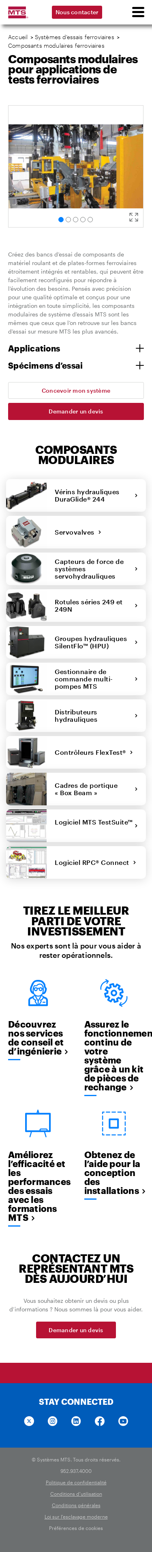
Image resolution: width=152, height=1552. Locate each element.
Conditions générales (76, 1505)
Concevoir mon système (76, 390)
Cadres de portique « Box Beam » (96, 788)
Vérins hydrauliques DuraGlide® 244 (96, 495)
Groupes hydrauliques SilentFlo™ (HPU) (96, 642)
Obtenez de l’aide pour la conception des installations (114, 1172)
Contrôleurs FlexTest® (94, 752)
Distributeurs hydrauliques (96, 715)
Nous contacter (77, 12)
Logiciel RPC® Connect (95, 862)
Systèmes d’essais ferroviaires (74, 36)
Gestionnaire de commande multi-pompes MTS (96, 679)
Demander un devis (76, 411)
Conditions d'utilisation (76, 1494)
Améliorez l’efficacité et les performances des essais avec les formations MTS (38, 1186)
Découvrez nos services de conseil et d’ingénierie (38, 1037)
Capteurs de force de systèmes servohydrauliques (96, 568)
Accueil (18, 36)
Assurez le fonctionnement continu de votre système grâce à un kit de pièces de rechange (114, 1055)
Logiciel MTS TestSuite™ (96, 825)
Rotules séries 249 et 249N (96, 605)
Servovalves (78, 532)
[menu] (138, 12)
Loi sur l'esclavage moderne (76, 1516)
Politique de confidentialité (76, 1482)
